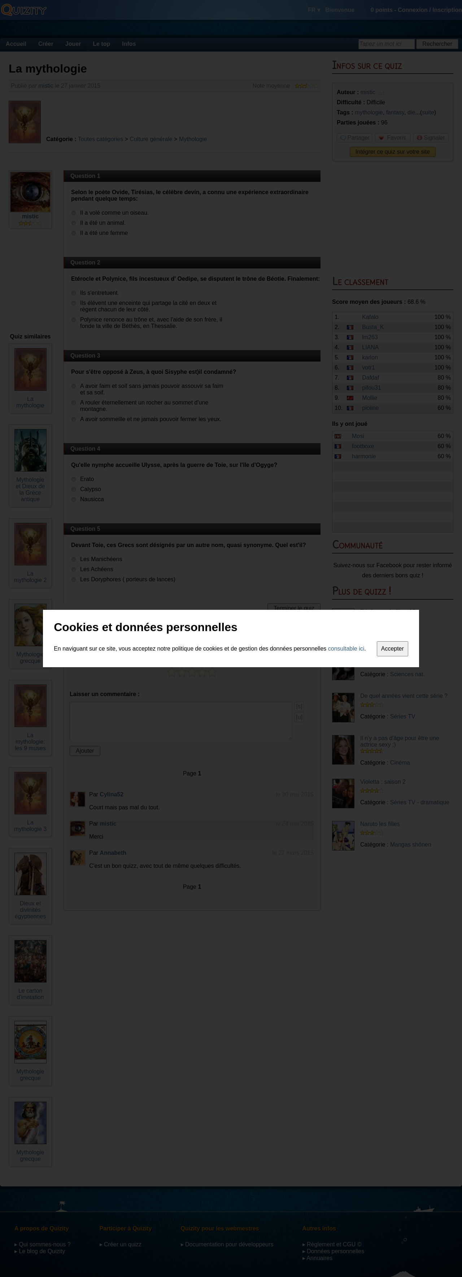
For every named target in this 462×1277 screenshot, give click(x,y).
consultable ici (346, 649)
